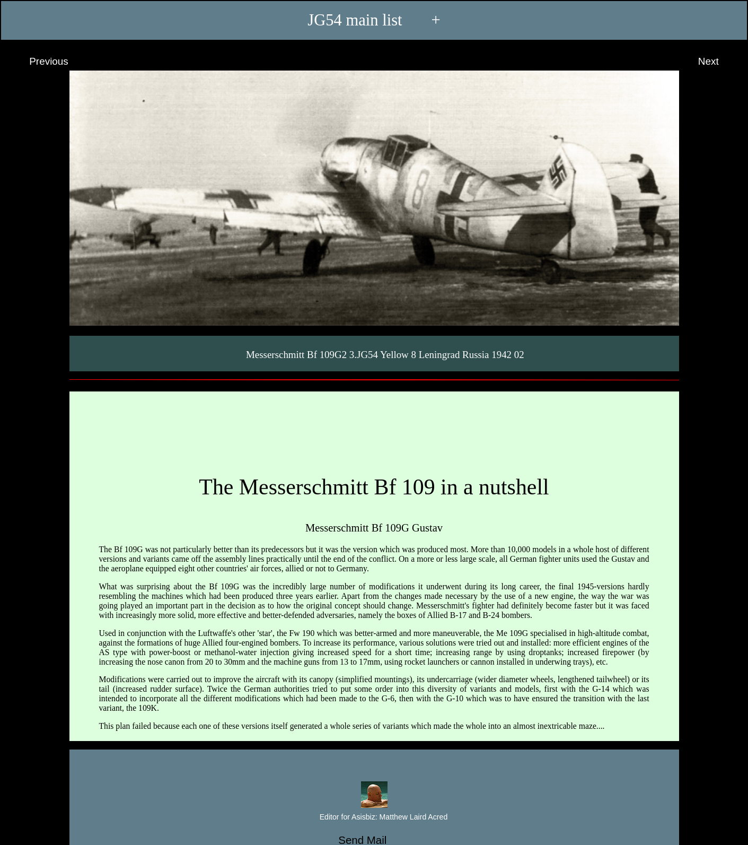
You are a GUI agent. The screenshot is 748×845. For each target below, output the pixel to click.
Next (718, 61)
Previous (39, 61)
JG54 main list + (373, 20)
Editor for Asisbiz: (374, 817)
